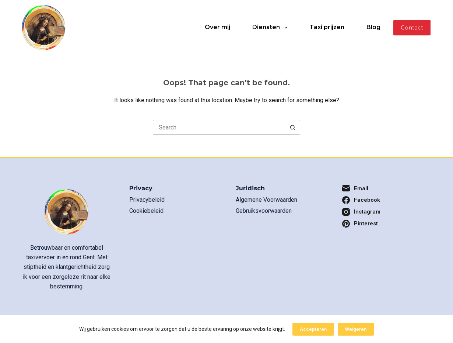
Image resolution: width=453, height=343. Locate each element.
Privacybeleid (147, 199)
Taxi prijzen (326, 27)
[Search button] (292, 127)
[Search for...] (219, 127)
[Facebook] (386, 200)
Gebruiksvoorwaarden (264, 210)
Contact (412, 27)
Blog (373, 27)
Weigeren (355, 329)
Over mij (217, 27)
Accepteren (313, 329)
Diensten (271, 27)
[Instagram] (386, 211)
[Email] (386, 188)
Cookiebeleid (146, 210)
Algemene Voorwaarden (266, 199)
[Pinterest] (386, 223)
